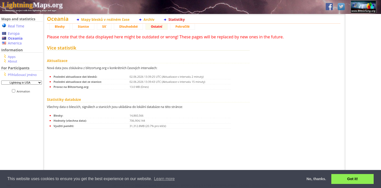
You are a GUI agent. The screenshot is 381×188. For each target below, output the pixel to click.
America (15, 43)
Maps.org (32, 5)
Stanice (83, 26)
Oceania (15, 38)
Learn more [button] (164, 179)
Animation (24, 91)
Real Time (16, 26)
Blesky (60, 26)
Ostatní (156, 26)
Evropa (14, 33)
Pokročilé (182, 26)
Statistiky (176, 19)
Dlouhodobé (128, 26)
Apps (11, 56)
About (12, 61)
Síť (104, 26)
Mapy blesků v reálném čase (105, 19)
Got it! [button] (352, 179)
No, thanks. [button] (316, 179)
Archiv (148, 19)
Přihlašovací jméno (22, 74)
